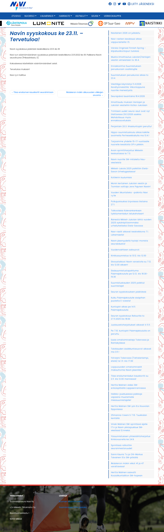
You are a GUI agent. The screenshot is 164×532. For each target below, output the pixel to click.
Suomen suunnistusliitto (71, 501)
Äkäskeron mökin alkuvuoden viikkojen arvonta (84, 94)
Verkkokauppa (112, 16)
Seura (94, 16)
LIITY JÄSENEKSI (141, 4)
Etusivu (16, 16)
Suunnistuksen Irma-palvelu (73, 507)
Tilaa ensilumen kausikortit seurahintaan (33, 92)
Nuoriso (29, 16)
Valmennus (46, 16)
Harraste (64, 16)
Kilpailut (81, 16)
